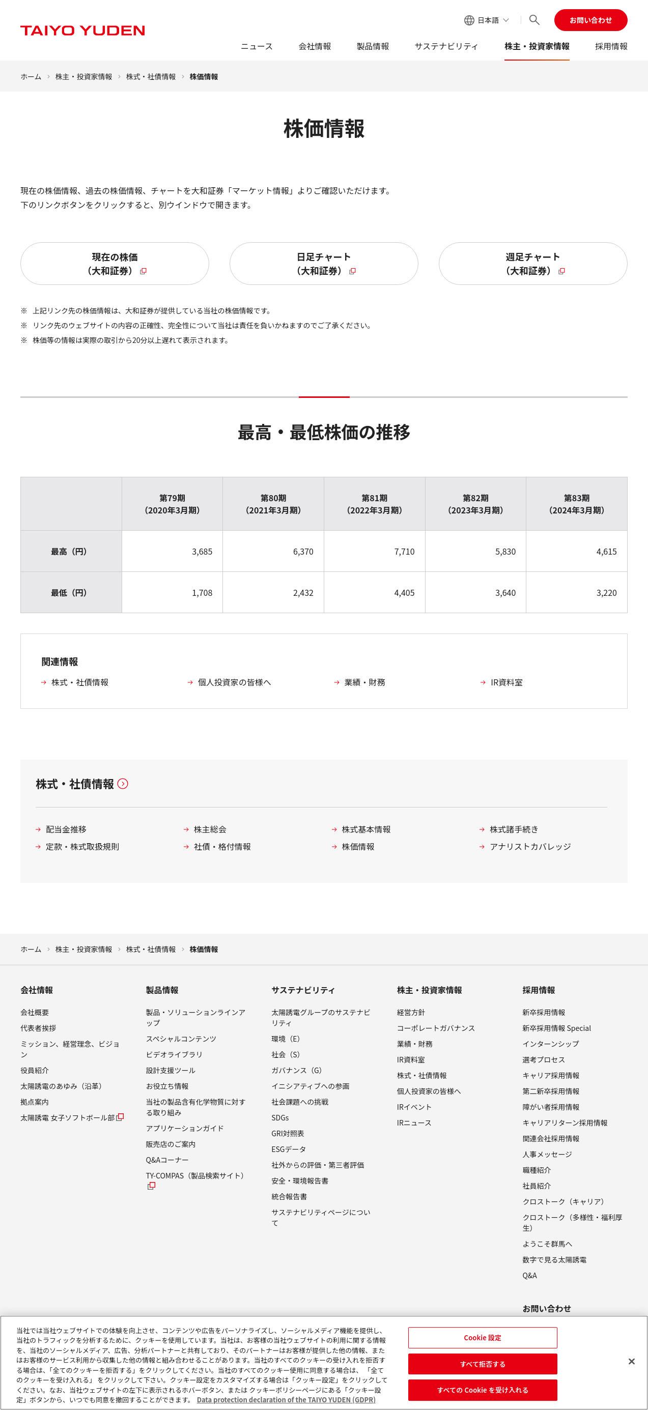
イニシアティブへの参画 (310, 1086)
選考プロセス (543, 1059)
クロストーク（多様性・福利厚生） (572, 1222)
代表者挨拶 (38, 1028)
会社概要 (34, 1012)
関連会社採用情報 (550, 1138)
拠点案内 (34, 1102)
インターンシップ (550, 1044)
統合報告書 (289, 1196)
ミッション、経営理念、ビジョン (70, 1049)
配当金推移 (66, 829)
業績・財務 (365, 682)
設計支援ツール (171, 1070)
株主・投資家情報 (537, 46)
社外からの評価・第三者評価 (317, 1165)
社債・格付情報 (222, 846)
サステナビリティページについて (321, 1217)
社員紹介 (536, 1186)
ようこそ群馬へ (547, 1244)
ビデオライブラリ (174, 1054)
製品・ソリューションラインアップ (196, 1017)
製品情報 (372, 46)
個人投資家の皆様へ (234, 682)
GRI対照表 (287, 1133)
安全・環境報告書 (299, 1180)
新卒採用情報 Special (556, 1028)
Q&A (529, 1275)
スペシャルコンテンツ (181, 1038)
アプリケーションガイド (185, 1128)
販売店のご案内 (171, 1144)
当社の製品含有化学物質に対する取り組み (196, 1107)
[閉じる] (632, 1365)
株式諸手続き (514, 829)
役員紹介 (34, 1070)
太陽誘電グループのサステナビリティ (321, 1017)
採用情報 (611, 46)
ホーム (31, 76)
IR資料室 (507, 682)
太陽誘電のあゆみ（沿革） (63, 1086)
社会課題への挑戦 (299, 1102)
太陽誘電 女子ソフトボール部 (72, 1117)
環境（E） (287, 1038)
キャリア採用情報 (550, 1075)
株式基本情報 (366, 829)
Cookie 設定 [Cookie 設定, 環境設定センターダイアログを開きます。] (483, 1341)
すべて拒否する (482, 1367)
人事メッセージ (547, 1154)
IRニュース (414, 1122)
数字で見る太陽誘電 (554, 1259)
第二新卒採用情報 (550, 1091)
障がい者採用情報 (550, 1107)
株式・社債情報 (151, 76)
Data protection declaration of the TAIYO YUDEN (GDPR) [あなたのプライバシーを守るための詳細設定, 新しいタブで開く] (286, 1403)
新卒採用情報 (543, 1012)
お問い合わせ (591, 20)
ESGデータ (288, 1149)
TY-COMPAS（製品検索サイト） (197, 1180)
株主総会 (210, 829)
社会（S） (287, 1054)
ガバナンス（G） (298, 1070)
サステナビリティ (446, 46)
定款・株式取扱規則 (82, 846)
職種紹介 (536, 1170)
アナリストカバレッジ (530, 846)
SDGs (280, 1117)
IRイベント (414, 1107)
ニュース (257, 46)
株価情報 (358, 846)
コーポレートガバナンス (436, 1028)
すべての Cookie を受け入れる (482, 1393)
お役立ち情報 (167, 1086)
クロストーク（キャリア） (565, 1201)
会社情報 (314, 46)
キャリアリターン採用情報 (564, 1122)
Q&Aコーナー (167, 1160)
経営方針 (411, 1012)
